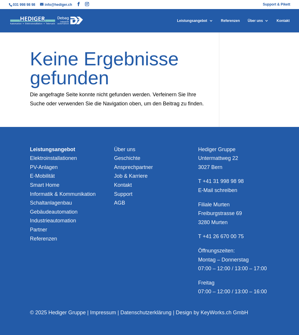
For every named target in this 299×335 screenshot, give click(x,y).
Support (123, 194)
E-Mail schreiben (217, 190)
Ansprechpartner (133, 167)
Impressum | (105, 312)
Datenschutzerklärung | (148, 312)
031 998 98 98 (24, 5)
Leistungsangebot (192, 21)
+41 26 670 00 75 (223, 236)
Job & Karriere (130, 176)
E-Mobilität (42, 176)
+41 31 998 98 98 (223, 181)
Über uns (255, 21)
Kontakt (283, 21)
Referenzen (230, 21)
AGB (119, 203)
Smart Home (44, 185)
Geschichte (127, 158)
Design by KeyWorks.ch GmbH (212, 312)
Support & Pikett (276, 4)
